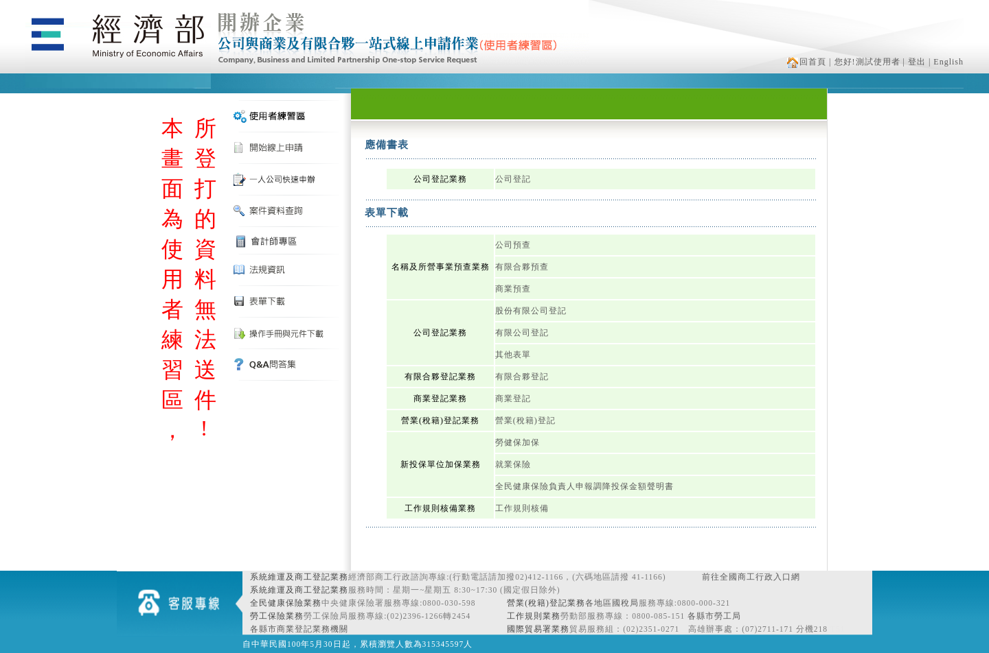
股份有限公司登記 (531, 311)
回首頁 (806, 62)
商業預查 (513, 289)
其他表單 (513, 354)
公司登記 (513, 179)
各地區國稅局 (612, 603)
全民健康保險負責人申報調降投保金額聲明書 (584, 486)
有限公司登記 (522, 332)
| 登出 (914, 62)
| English (946, 62)
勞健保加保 (517, 442)
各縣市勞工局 (714, 616)
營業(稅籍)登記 (525, 420)
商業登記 (513, 398)
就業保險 (513, 464)
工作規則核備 (522, 508)
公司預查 (513, 245)
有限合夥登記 (522, 376)
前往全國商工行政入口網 (751, 577)
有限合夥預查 (522, 267)
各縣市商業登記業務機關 (299, 629)
